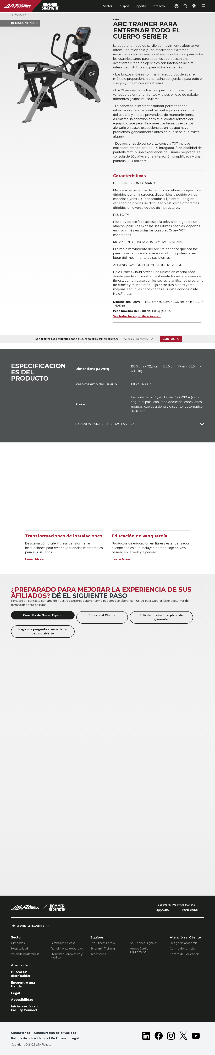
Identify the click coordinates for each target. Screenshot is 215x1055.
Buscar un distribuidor (21, 974)
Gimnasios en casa (63, 943)
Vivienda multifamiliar (26, 954)
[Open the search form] (185, 6)
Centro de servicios (183, 948)
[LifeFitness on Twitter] (183, 1036)
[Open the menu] (203, 6)
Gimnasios (18, 943)
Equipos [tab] (123, 6)
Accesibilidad (22, 1000)
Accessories (98, 954)
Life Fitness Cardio (102, 943)
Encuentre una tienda (23, 984)
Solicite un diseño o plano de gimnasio (161, 617)
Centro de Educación (184, 954)
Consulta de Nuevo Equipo (42, 615)
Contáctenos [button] (20, 1032)
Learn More (34, 559)
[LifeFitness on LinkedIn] (146, 1036)
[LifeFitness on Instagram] (171, 1036)
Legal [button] (74, 1038)
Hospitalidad (19, 948)
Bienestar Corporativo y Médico (67, 955)
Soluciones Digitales (143, 943)
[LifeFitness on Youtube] (196, 1036)
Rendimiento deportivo (67, 948)
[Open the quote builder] (194, 6)
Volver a (18, 15)
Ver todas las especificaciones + (137, 316)
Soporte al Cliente (102, 615)
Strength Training (102, 948)
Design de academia (183, 943)
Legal (15, 993)
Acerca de (19, 965)
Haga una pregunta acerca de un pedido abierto (42, 631)
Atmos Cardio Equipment (139, 950)
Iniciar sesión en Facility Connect (24, 1008)
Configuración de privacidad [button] (55, 1032)
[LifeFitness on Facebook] (159, 1036)
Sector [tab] (107, 6)
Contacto (158, 6)
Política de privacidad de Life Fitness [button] (38, 1038)
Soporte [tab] (140, 6)
